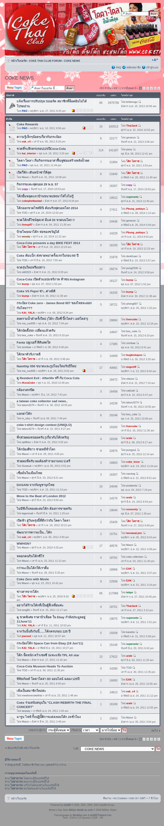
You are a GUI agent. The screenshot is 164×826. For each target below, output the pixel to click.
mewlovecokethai (32, 695)
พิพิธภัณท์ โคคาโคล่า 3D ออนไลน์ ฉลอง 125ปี (48, 679)
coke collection (134, 556)
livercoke (132, 319)
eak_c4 (26, 141)
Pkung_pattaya (135, 208)
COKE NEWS (72, 60)
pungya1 (131, 449)
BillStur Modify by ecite (81, 810)
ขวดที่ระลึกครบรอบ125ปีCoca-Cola (41, 149)
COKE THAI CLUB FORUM (45, 60)
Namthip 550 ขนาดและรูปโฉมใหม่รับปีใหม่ (46, 366)
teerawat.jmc (134, 533)
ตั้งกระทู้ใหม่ (16, 88)
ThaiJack (131, 125)
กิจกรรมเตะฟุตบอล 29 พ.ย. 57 (37, 184)
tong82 (26, 610)
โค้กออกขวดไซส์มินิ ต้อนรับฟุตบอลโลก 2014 (47, 208)
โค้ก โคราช (132, 161)
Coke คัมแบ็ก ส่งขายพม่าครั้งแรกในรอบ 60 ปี (47, 255)
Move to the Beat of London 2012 (41, 496)
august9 (131, 366)
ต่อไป (154, 730)
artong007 (132, 303)
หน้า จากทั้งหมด (125, 88)
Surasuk (26, 465)
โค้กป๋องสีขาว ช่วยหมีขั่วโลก (36, 449)
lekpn (129, 592)
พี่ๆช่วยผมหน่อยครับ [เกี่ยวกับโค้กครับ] (43, 437)
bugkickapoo (134, 355)
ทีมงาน (107, 798)
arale (129, 438)
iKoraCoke (28, 382)
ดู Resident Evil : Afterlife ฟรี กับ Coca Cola (48, 378)
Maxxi (25, 177)
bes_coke (27, 335)
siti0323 (26, 272)
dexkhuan (132, 256)
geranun (131, 137)
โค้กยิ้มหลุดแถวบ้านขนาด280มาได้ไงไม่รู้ (45, 196)
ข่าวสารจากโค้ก (28, 592)
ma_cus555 (28, 323)
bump (25, 284)
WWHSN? (24, 543)
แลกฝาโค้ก (24, 413)
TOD (24, 212)
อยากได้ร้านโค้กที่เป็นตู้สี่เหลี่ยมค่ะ (40, 605)
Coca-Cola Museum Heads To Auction (45, 666)
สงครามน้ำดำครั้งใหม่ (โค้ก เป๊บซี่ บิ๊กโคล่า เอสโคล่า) (52, 319)
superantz (132, 196)
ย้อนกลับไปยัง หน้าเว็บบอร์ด (23, 747)
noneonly (132, 509)
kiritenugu (132, 101)
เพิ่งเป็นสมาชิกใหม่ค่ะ (31, 691)
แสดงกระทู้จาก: (49, 730)
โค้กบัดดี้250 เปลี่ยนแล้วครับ (36, 330)
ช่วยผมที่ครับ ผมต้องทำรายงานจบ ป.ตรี (43, 461)
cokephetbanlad (32, 200)
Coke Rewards (27, 124)
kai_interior (29, 153)
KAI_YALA (28, 312)
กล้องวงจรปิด (25, 390)
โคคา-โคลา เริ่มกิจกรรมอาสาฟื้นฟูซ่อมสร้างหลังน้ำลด (53, 160)
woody (26, 236)
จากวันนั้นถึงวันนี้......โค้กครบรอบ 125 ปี (43, 631)
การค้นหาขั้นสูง (149, 18)
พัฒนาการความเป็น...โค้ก (34, 532)
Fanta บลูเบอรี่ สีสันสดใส (34, 342)
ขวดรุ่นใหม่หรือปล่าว (31, 267)
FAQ (118, 67)
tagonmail (27, 513)
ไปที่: (76, 748)
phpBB (67, 805)
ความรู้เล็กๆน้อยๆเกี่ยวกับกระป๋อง (39, 137)
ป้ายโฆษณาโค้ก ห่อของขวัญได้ (38, 232)
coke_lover (133, 461)
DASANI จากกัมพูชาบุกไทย (35, 485)
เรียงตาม (85, 730)
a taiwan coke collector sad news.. (42, 401)
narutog (130, 473)
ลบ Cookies (120, 798)
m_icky (26, 418)
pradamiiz (132, 485)
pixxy (129, 149)
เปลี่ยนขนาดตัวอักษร (154, 60)
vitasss (130, 378)
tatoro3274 (28, 405)
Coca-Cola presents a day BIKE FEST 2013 (48, 243)
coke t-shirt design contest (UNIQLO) (44, 425)
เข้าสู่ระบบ (152, 67)
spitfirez (26, 442)
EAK (129, 568)
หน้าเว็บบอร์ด (19, 60)
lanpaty (26, 710)
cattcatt (130, 390)
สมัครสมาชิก (133, 67)
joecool (26, 636)
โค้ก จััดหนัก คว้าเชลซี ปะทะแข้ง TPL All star (48, 655)
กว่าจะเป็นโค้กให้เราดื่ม (33, 568)
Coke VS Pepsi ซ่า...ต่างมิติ (36, 291)
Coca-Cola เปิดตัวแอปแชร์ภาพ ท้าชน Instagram (51, 279)
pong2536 (132, 268)
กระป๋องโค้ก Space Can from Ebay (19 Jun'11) (50, 643)
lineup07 (27, 224)
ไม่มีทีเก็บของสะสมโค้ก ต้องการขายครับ (44, 508)
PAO (24, 110)
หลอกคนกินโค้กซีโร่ (30, 556)
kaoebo (130, 632)
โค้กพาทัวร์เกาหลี (28, 354)
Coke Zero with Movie (33, 579)
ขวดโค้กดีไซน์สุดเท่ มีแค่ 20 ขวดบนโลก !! (46, 220)
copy (25, 189)
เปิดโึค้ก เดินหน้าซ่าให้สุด (34, 172)
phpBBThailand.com (100, 815)
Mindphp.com (80, 815)
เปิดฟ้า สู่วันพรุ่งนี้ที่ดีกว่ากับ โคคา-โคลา (43, 520)
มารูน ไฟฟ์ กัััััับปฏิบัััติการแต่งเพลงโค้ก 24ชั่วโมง (49, 717)
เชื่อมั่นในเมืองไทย (29, 473)
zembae (26, 347)
